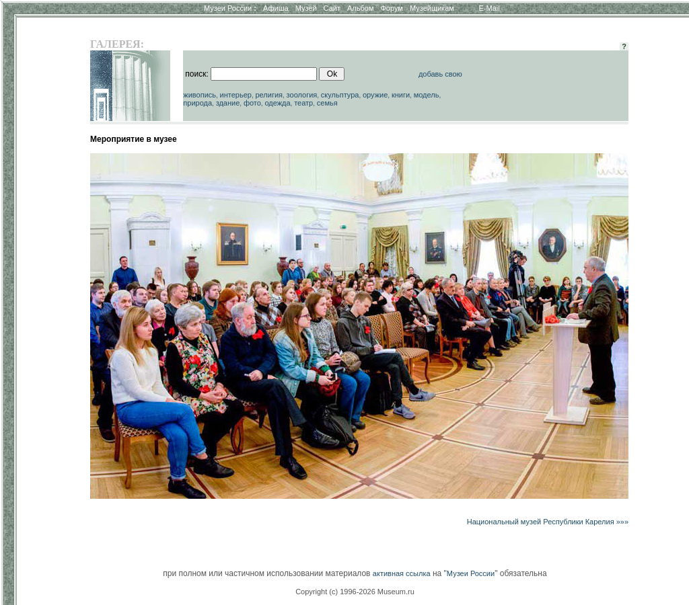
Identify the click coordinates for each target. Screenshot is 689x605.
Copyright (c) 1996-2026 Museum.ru (354, 592)
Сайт (332, 8)
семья (327, 103)
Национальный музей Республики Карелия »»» (547, 522)
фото (252, 103)
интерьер (236, 95)
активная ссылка (402, 573)
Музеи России (230, 8)
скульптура (340, 95)
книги (401, 95)
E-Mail (489, 8)
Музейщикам (432, 8)
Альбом (360, 8)
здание (228, 103)
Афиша (276, 8)
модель (426, 95)
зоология (302, 95)
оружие (375, 95)
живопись (199, 95)
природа (197, 103)
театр (303, 103)
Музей (306, 8)
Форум (391, 8)
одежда (277, 103)
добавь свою (440, 74)
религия (269, 95)
